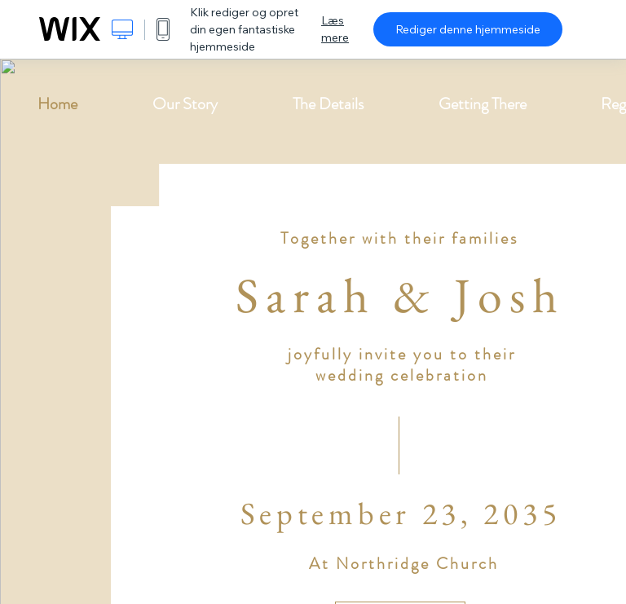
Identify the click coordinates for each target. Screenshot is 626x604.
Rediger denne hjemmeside (467, 29)
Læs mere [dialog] (335, 29)
